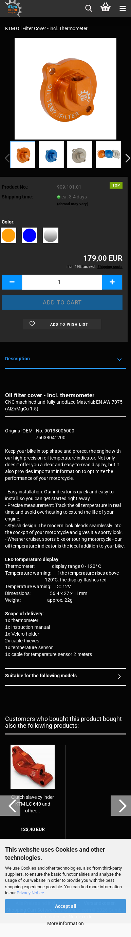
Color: (8, 222)
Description (17, 358)
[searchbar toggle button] (88, 8)
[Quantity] (62, 282)
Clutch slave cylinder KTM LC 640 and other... (32, 803)
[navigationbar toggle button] (122, 8)
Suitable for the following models (41, 675)
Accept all (65, 906)
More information (65, 923)
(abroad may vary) (72, 204)
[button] (12, 282)
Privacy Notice (30, 892)
